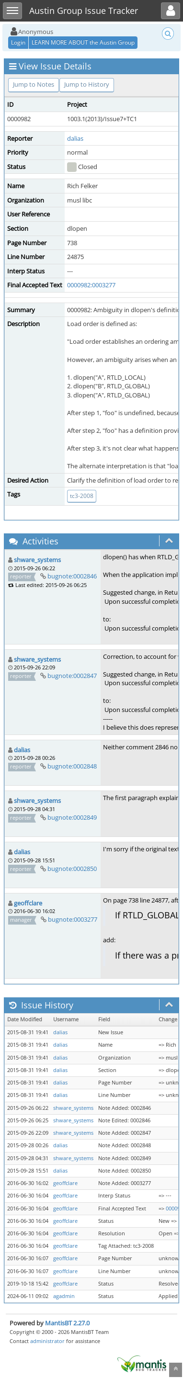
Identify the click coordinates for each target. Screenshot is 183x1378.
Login (18, 42)
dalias (75, 138)
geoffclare (28, 903)
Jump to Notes (33, 84)
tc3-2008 (81, 496)
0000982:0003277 (91, 285)
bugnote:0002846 (72, 576)
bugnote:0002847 (72, 675)
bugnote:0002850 (72, 868)
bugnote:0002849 (72, 817)
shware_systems (37, 559)
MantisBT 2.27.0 (67, 1323)
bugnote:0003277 (72, 919)
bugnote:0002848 (72, 766)
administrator (47, 1340)
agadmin (64, 1296)
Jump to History (86, 84)
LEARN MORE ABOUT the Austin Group (83, 42)
